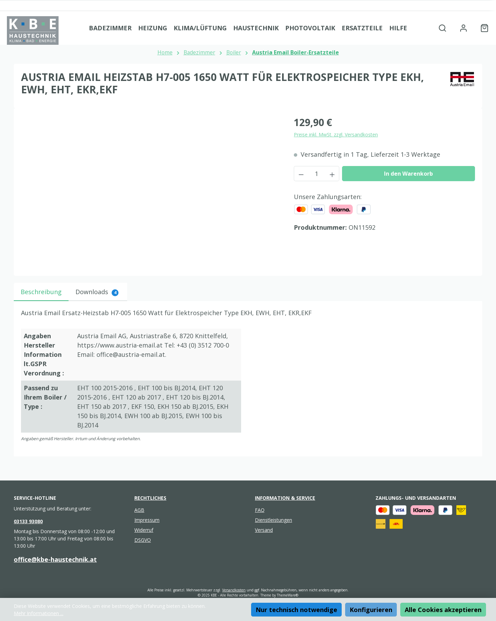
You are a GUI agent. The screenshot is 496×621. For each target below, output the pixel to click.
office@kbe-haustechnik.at (55, 559)
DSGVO (142, 540)
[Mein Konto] (463, 28)
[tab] (41, 292)
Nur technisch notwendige (296, 610)
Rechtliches (150, 498)
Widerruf (143, 530)
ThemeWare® (287, 595)
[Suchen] (442, 28)
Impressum (146, 520)
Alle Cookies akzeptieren (443, 610)
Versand (264, 530)
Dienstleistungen (273, 520)
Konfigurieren (371, 610)
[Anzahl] (317, 173)
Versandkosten (234, 590)
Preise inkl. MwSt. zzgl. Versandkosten (336, 134)
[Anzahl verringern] (301, 173)
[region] (150, 189)
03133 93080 (28, 521)
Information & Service (285, 498)
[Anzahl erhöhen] (332, 173)
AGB (139, 510)
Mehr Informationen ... (38, 613)
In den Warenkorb (408, 173)
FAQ (260, 510)
